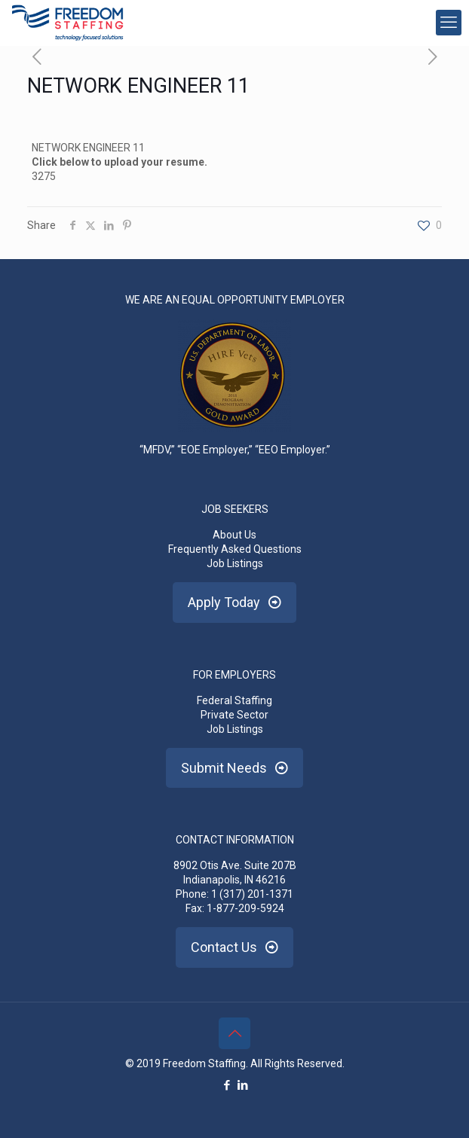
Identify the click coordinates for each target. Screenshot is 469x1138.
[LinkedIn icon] (242, 1085)
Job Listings (235, 563)
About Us (234, 535)
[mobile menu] (448, 22)
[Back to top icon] (234, 1033)
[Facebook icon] (226, 1085)
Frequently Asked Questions (235, 549)
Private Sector (234, 715)
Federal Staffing (234, 700)
